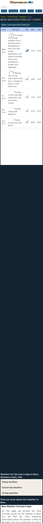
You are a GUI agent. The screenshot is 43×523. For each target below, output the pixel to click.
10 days (39, 11)
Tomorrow (13, 11)
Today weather (9, 481)
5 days (23, 11)
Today (4, 11)
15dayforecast (21, 2)
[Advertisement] (21, 146)
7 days (30, 11)
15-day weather (10, 493)
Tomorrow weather (12, 487)
